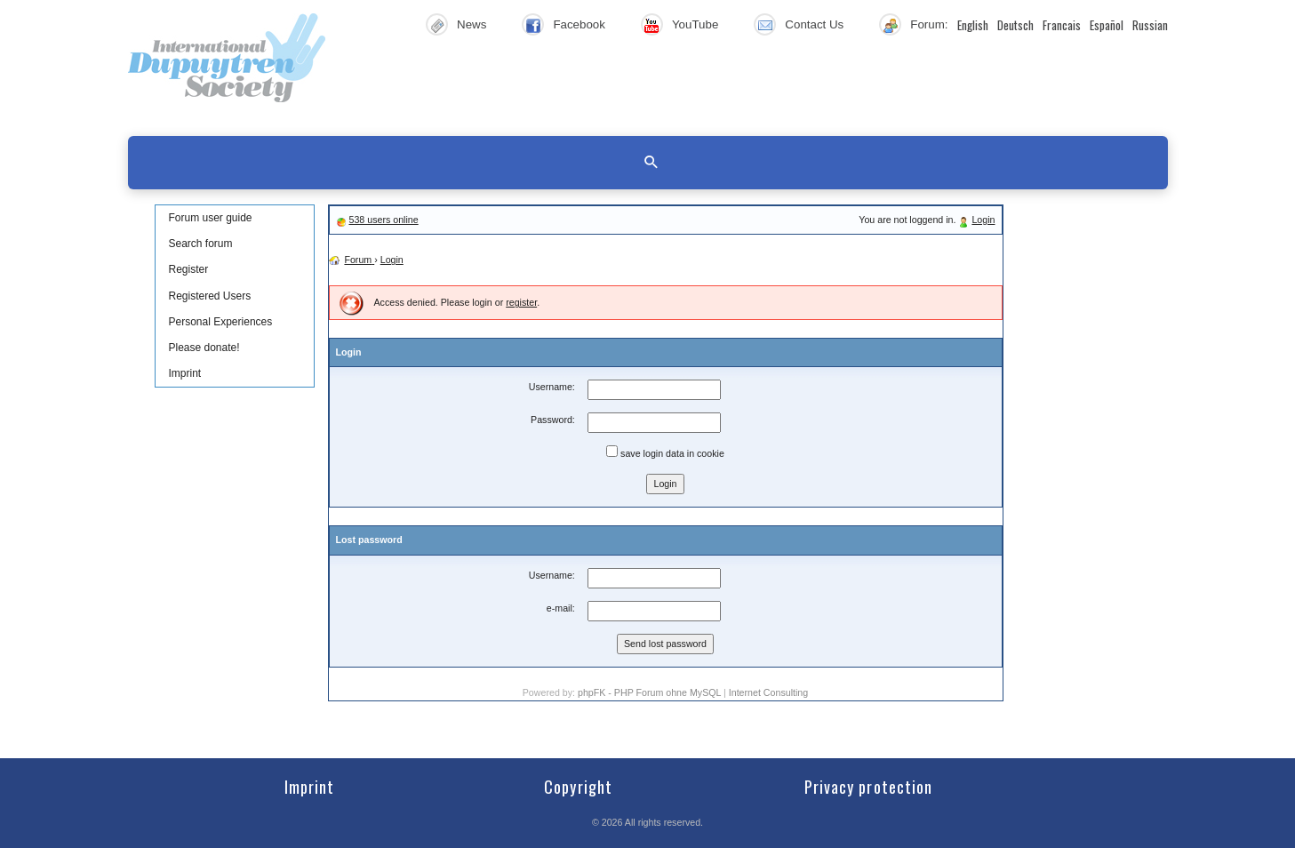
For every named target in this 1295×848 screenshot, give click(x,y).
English (972, 25)
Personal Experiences (221, 322)
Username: (552, 386)
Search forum (201, 243)
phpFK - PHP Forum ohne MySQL (650, 692)
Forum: (928, 24)
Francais (1062, 25)
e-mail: (561, 608)
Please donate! (204, 347)
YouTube (695, 24)
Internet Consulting (768, 692)
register (521, 302)
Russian (1150, 25)
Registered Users (210, 296)
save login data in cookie (665, 452)
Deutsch (1015, 25)
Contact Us (814, 24)
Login (983, 219)
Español (1106, 25)
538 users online (383, 219)
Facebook (579, 24)
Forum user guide (210, 218)
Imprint (185, 373)
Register (189, 269)
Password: (553, 419)
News (471, 24)
